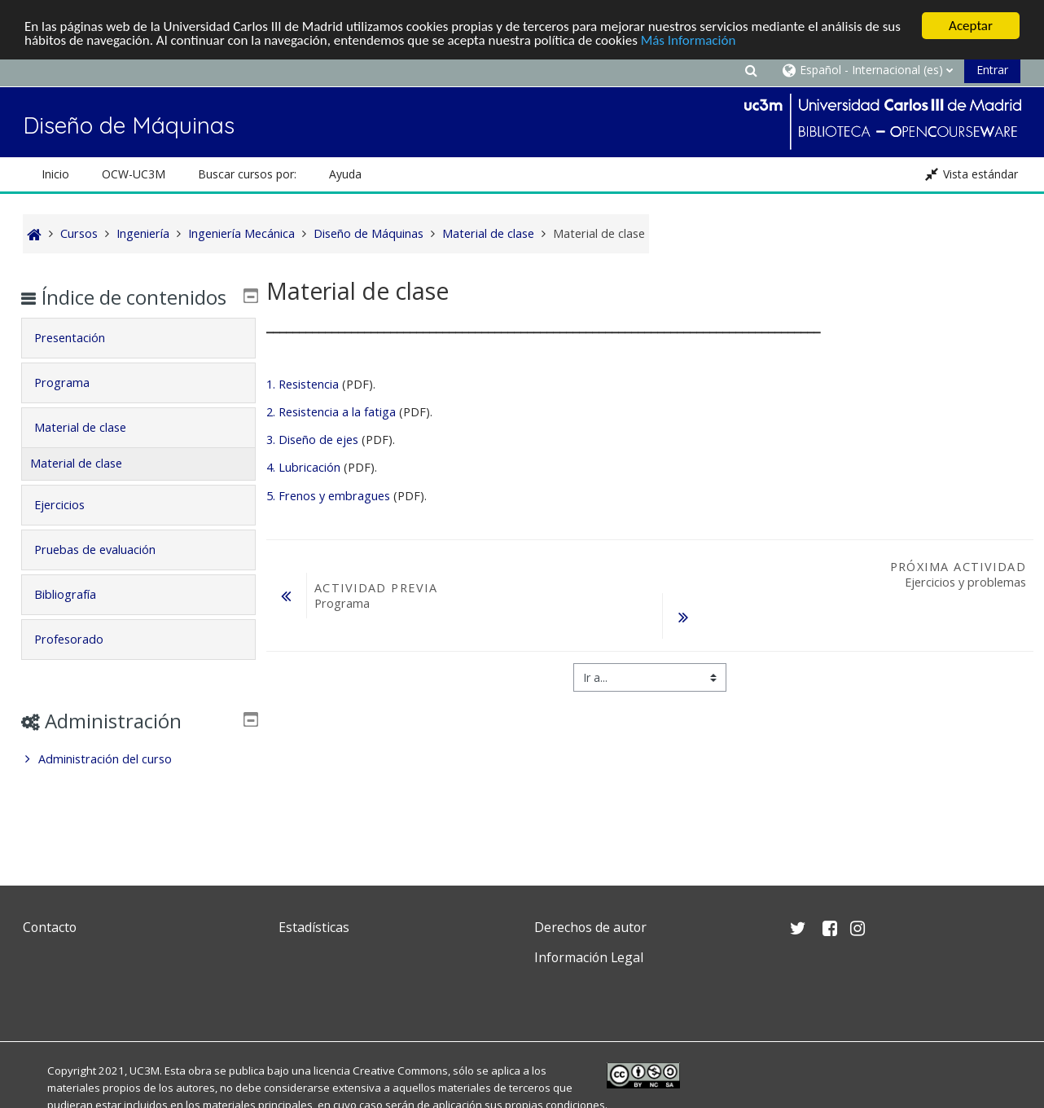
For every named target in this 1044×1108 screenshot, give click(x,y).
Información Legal (588, 957)
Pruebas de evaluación (106, 573)
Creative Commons (400, 1070)
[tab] (138, 361)
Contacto (50, 927)
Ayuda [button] (345, 174)
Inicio (55, 174)
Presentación (81, 361)
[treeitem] (138, 783)
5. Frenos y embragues (328, 495)
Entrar (992, 69)
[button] (750, 69)
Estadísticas (314, 927)
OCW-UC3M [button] (133, 174)
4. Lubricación (303, 467)
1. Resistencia (302, 384)
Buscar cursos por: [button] (247, 174)
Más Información (688, 40)
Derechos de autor (590, 927)
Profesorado (80, 663)
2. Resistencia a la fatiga (331, 412)
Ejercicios (71, 528)
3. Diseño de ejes (312, 439)
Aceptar (971, 25)
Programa (73, 406)
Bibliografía (76, 618)
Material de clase (92, 451)
